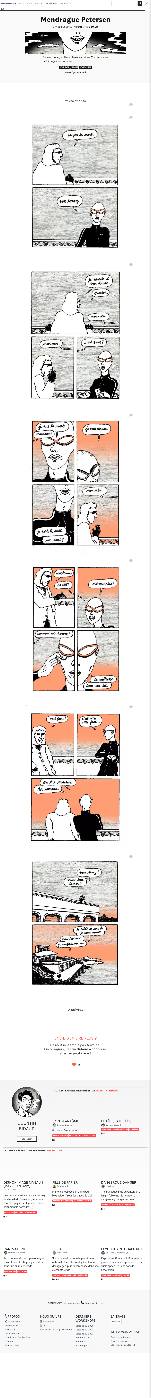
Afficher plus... (83, 1345)
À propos (65, 3)
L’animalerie (14, 1249)
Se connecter (13, 1321)
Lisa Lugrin (61, 1253)
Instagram (47, 1321)
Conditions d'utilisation (17, 1337)
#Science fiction (60, 1136)
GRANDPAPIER (8, 3)
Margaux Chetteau (15, 1253)
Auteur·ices (25, 3)
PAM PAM (11, 1190)
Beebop (58, 1249)
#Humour (19, 1212)
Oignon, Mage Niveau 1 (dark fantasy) (23, 1184)
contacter (27, 1138)
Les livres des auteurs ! (123, 1344)
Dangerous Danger (118, 1182)
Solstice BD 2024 (85, 1329)
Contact (9, 1341)
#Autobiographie (120, 1129)
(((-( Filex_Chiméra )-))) (115, 1253)
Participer (52, 3)
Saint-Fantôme (65, 1121)
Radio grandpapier (121, 1337)
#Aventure (64, 67)
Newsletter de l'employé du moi (56, 1329)
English (116, 1321)
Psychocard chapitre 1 (121, 1249)
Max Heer (108, 1186)
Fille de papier (65, 1182)
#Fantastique (85, 67)
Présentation (11, 1325)
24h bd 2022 (82, 1337)
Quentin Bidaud (87, 26)
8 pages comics (119, 1341)
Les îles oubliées (116, 1121)
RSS (43, 1325)
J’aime (74, 1064)
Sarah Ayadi (61, 1186)
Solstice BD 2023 (85, 1333)
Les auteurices (12, 1333)
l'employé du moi (91, 1303)
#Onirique (133, 1129)
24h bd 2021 (82, 1341)
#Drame (74, 67)
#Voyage (56, 1275)
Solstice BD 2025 (85, 1325)
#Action (125, 1275)
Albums (39, 3)
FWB (17, 1345)
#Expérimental (75, 1136)
